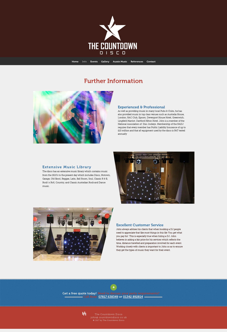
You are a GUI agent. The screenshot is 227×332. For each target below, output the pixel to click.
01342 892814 (133, 296)
